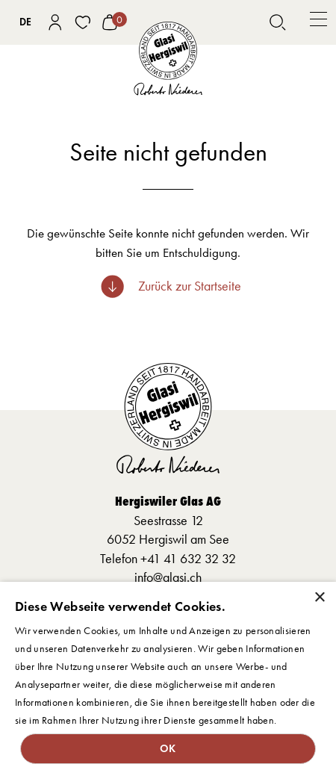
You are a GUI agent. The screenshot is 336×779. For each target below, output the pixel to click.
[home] (168, 59)
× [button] (319, 597)
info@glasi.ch (168, 577)
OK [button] (168, 748)
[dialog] (168, 680)
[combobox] (26, 22)
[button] (318, 22)
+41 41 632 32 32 (188, 558)
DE (25, 22)
